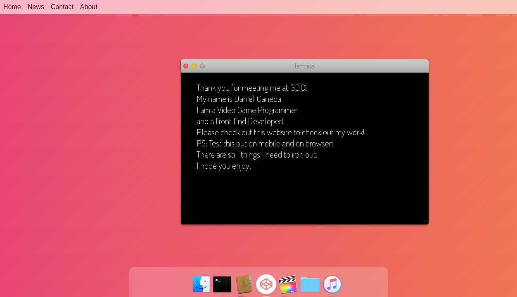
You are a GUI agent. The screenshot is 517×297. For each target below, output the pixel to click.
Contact (62, 6)
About (88, 6)
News (36, 6)
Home (12, 6)
